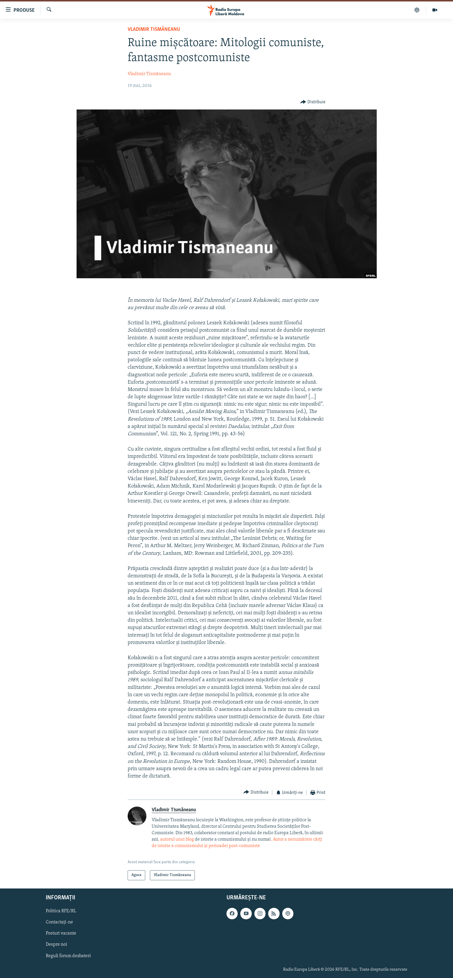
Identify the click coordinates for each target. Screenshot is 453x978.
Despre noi (56, 944)
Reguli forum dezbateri (68, 956)
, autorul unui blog (176, 839)
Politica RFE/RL (61, 911)
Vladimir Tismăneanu (154, 29)
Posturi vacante (61, 933)
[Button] (312, 102)
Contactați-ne (59, 922)
